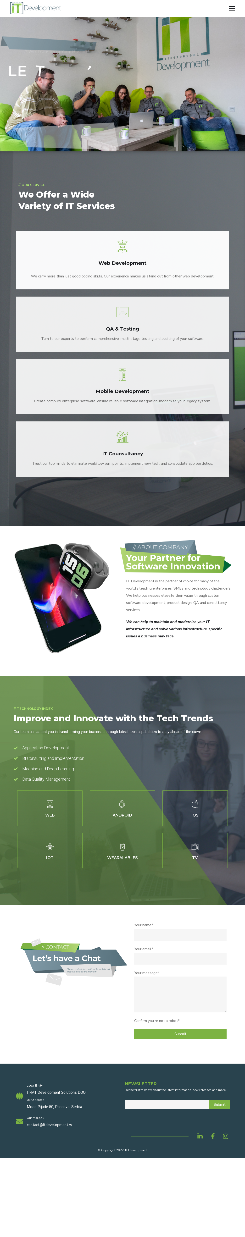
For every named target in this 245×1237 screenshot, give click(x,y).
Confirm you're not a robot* (157, 1020)
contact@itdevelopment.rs (49, 1124)
